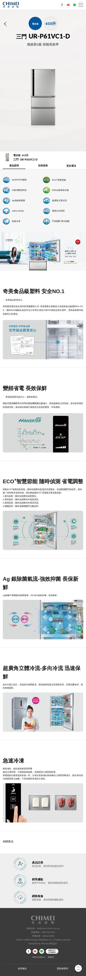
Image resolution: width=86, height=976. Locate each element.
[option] (43, 99)
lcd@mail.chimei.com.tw (48, 928)
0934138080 (48, 936)
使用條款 (22, 968)
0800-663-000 (48, 932)
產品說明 (14, 165)
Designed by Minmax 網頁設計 (43, 943)
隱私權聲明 (62, 968)
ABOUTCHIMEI (52, 951)
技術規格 (43, 165)
